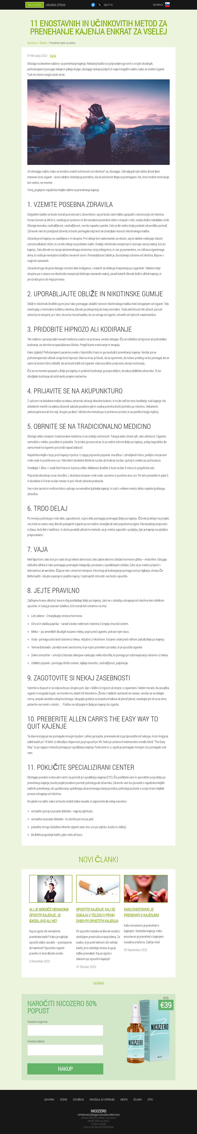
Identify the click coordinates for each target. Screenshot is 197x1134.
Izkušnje (78, 1099)
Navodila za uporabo (102, 1099)
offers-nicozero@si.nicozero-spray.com (98, 1114)
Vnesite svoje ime (37, 1021)
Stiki (150, 1099)
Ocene (63, 1099)
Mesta (124, 1099)
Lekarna (49, 1099)
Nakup (65, 1068)
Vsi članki (98, 983)
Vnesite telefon (36, 1041)
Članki (138, 1099)
